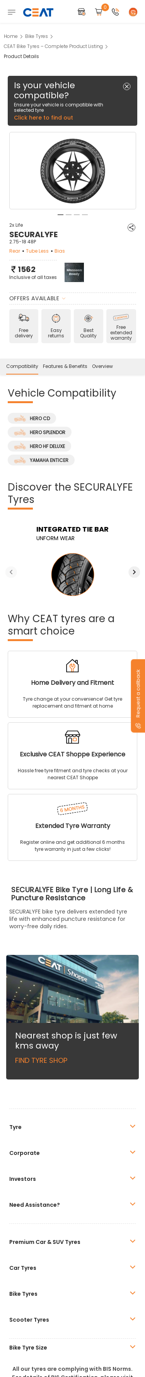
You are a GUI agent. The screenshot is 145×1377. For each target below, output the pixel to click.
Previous (11, 572)
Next (134, 572)
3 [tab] (77, 214)
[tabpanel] (73, 171)
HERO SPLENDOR (39, 432)
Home (11, 36)
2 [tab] (69, 214)
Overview (102, 366)
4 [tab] (85, 214)
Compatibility (22, 366)
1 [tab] (60, 214)
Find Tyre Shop (41, 1060)
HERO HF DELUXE (39, 446)
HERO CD (32, 418)
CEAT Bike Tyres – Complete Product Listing (53, 46)
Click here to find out (43, 118)
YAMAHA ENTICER (41, 460)
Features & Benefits (65, 366)
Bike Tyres (36, 36)
